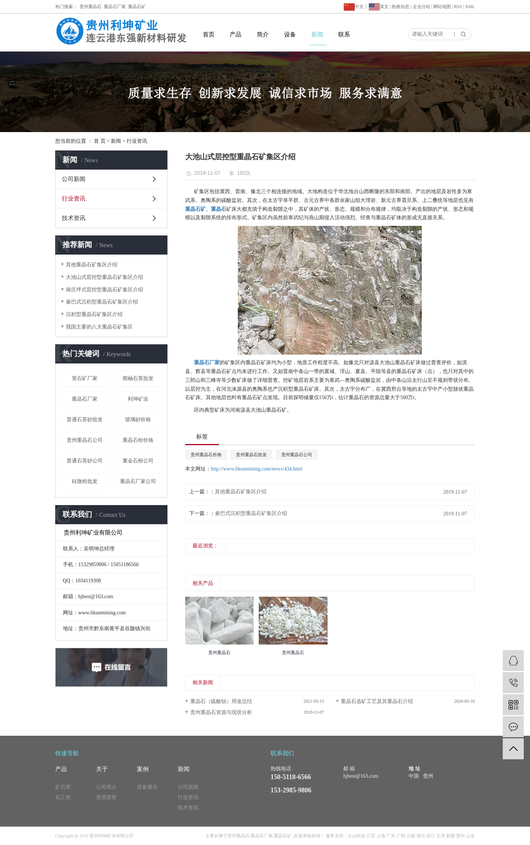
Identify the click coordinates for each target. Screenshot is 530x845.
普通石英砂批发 (85, 419)
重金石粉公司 (138, 461)
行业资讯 (137, 141)
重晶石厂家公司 (138, 481)
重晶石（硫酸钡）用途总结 (221, 701)
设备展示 (147, 787)
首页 (209, 34)
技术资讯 (73, 218)
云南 (410, 835)
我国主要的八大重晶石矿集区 (99, 327)
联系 (344, 34)
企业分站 (421, 6)
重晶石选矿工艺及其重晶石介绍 (377, 701)
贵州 (460, 835)
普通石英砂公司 (85, 461)
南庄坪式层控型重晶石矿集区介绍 (104, 289)
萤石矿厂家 (85, 378)
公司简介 (106, 787)
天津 (440, 835)
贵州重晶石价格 (206, 454)
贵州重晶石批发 (251, 454)
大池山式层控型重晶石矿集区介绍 (104, 277)
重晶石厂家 (115, 6)
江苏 (371, 835)
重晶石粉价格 (138, 440)
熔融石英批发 (138, 378)
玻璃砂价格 (138, 419)
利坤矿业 (138, 399)
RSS (458, 6)
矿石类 (63, 787)
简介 (263, 34)
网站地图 (442, 6)
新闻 (317, 34)
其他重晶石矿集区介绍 (91, 264)
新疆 (450, 835)
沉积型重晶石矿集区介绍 (94, 314)
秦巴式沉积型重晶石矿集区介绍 (102, 302)
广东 (390, 835)
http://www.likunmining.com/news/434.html (257, 469)
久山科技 (356, 835)
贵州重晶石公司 (85, 440)
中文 (354, 6)
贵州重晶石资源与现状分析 (221, 712)
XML (470, 6)
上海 (381, 835)
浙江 (430, 835)
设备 (290, 34)
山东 (470, 835)
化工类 (63, 797)
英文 (384, 6)
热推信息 (400, 6)
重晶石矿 (137, 6)
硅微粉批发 (85, 481)
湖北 (420, 835)
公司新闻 (73, 179)
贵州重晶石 (91, 6)
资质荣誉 (106, 797)
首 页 (100, 141)
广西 (400, 835)
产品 (235, 34)
